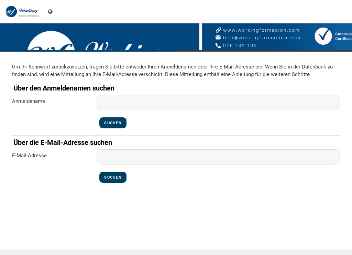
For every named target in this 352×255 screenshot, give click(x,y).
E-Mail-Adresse (29, 155)
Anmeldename (28, 101)
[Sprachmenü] (51, 11)
